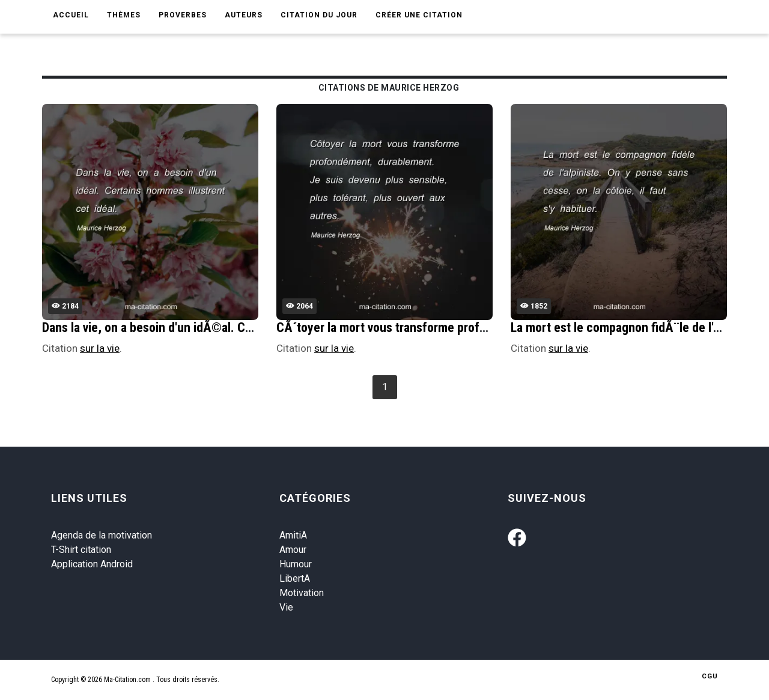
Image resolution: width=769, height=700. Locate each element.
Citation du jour (319, 15)
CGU (710, 676)
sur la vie (100, 348)
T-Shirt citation (81, 549)
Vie (286, 607)
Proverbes (183, 15)
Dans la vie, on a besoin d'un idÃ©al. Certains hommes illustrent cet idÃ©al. (243, 327)
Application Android (92, 564)
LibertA (294, 578)
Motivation (301, 593)
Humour (295, 564)
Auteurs (244, 15)
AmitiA (293, 535)
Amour (292, 549)
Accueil (71, 15)
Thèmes (124, 15)
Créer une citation (419, 15)
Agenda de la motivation (101, 535)
